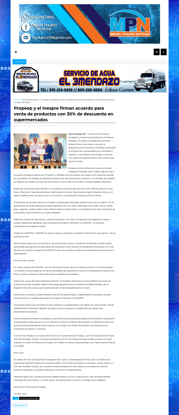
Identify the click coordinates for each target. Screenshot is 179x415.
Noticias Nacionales (30, 100)
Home (16, 100)
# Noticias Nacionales (29, 398)
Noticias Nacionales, (49, 126)
